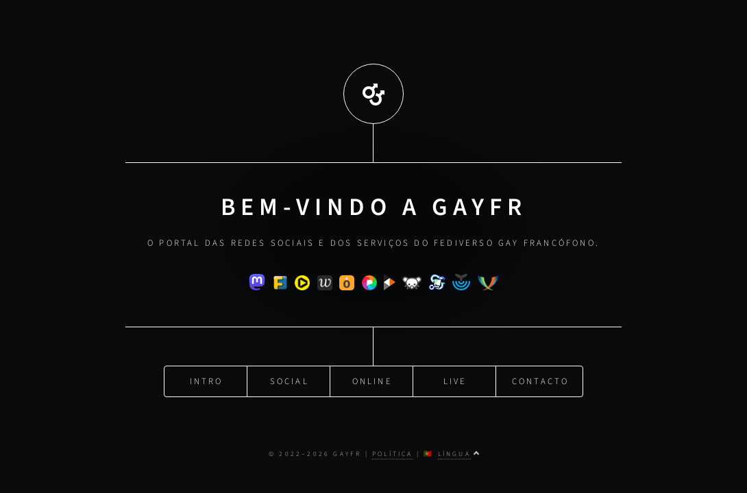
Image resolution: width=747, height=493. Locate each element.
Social (289, 380)
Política (392, 454)
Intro (206, 380)
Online (372, 380)
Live (455, 380)
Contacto (541, 380)
